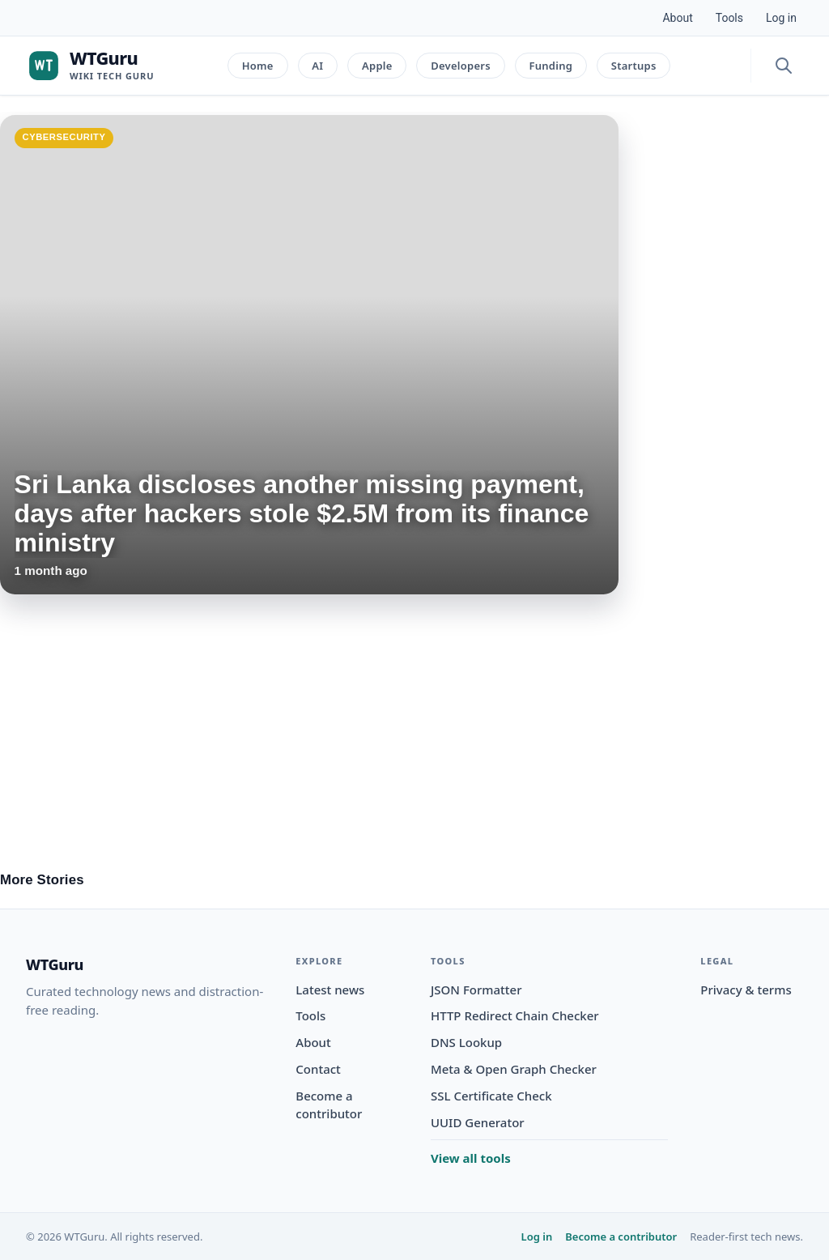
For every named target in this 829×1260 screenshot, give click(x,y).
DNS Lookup (466, 1042)
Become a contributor (621, 1236)
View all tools (471, 1158)
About (677, 17)
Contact (318, 1069)
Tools (729, 17)
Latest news (329, 989)
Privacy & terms (745, 989)
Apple (377, 65)
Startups (634, 65)
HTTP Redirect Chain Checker (515, 1015)
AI (317, 65)
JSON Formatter (476, 989)
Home (258, 65)
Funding (550, 65)
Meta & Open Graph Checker (514, 1069)
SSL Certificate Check (491, 1096)
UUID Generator (478, 1122)
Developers (461, 65)
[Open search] (783, 65)
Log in (781, 17)
